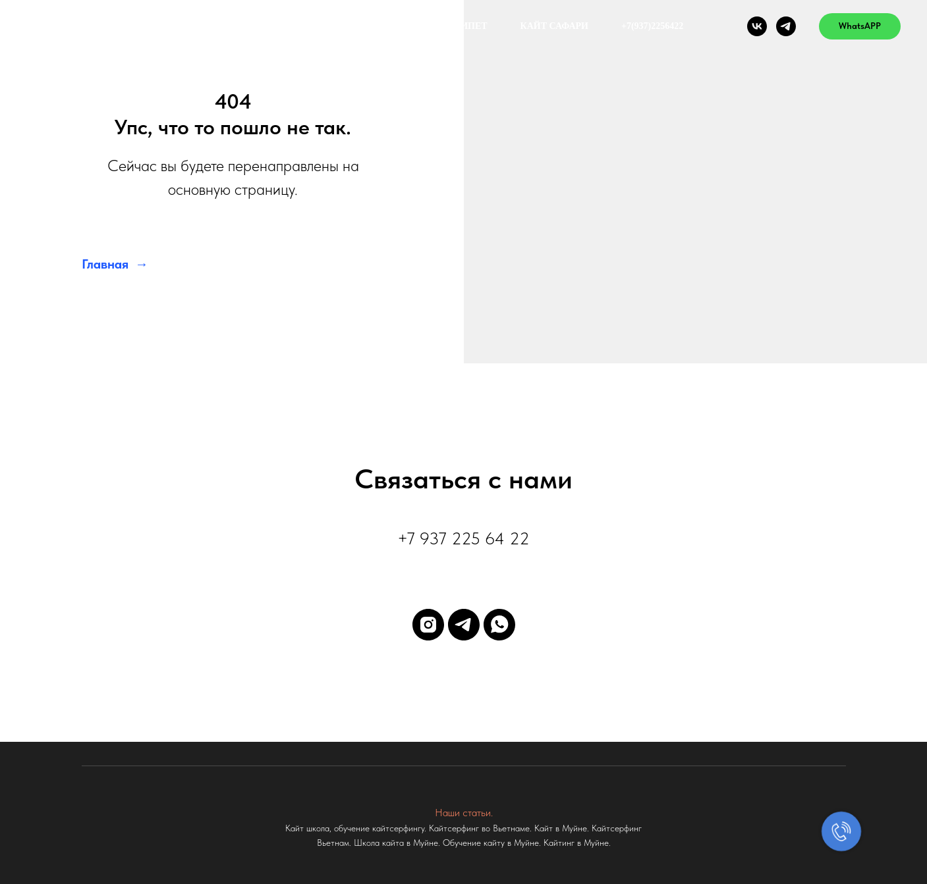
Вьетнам (391, 26)
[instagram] (428, 624)
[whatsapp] (499, 624)
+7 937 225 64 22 (463, 538)
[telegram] (786, 26)
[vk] (757, 26)
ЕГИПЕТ (468, 26)
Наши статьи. (464, 812)
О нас (321, 26)
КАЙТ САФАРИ (554, 26)
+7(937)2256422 (652, 26)
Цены (258, 26)
